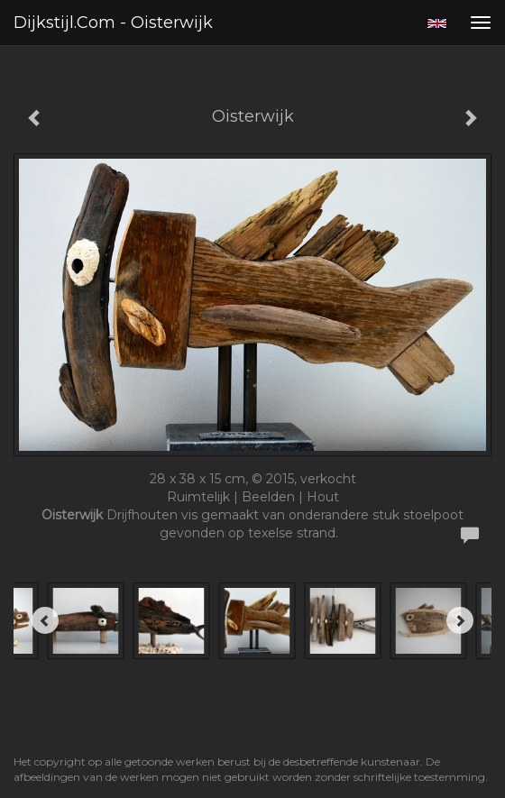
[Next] (459, 620)
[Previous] (45, 620)
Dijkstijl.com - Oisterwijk (113, 22)
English (437, 23)
